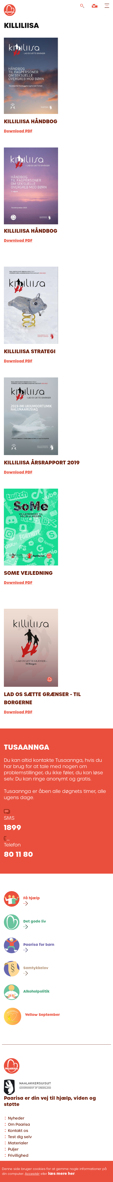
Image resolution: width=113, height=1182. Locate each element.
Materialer (18, 1143)
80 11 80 (18, 854)
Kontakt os (18, 1130)
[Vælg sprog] (94, 6)
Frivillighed (18, 1155)
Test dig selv (20, 1137)
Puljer (13, 1149)
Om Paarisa (19, 1124)
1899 (12, 827)
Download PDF (18, 131)
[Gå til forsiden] (10, 16)
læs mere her (61, 1173)
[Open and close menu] (106, 6)
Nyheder (16, 1118)
